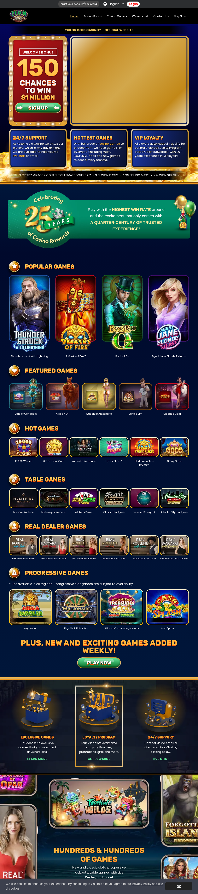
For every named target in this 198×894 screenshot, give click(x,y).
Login (133, 4)
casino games (109, 144)
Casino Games (117, 16)
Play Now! (180, 16)
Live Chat (161, 759)
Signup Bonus (93, 16)
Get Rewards (99, 759)
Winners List (140, 16)
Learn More (37, 759)
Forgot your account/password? (79, 4)
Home (74, 16)
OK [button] (179, 886)
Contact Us (161, 16)
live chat (19, 156)
